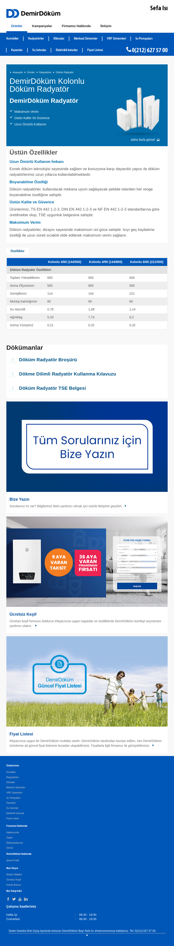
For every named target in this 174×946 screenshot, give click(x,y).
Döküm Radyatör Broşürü (48, 359)
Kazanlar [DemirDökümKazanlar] (17, 50)
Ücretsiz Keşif (23, 614)
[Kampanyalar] (42, 26)
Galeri (9, 837)
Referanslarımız (14, 842)
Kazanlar (11, 802)
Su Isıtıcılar (12, 808)
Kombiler (11, 772)
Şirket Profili (12, 860)
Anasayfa (18, 72)
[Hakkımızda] (76, 26)
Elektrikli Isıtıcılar (15, 813)
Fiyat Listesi (95, 50)
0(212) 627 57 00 (150, 50)
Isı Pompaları (13, 797)
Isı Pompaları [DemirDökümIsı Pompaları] (143, 38)
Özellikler (17, 251)
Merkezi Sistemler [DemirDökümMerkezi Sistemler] (85, 38)
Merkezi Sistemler (15, 787)
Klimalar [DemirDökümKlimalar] (58, 38)
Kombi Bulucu (13, 884)
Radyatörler (45, 72)
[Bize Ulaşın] (106, 26)
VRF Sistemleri (14, 792)
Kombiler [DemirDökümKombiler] (12, 38)
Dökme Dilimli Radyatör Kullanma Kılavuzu (67, 373)
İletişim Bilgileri (14, 874)
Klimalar (10, 782)
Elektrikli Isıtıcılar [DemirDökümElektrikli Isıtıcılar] (67, 50)
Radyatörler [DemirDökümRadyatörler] (36, 38)
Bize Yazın (19, 499)
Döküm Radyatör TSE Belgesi (52, 388)
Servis (9, 847)
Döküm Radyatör (65, 72)
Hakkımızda (12, 832)
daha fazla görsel (143, 139)
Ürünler (31, 72)
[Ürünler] (16, 27)
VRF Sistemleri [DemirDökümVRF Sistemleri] (116, 38)
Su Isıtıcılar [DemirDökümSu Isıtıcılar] (39, 50)
